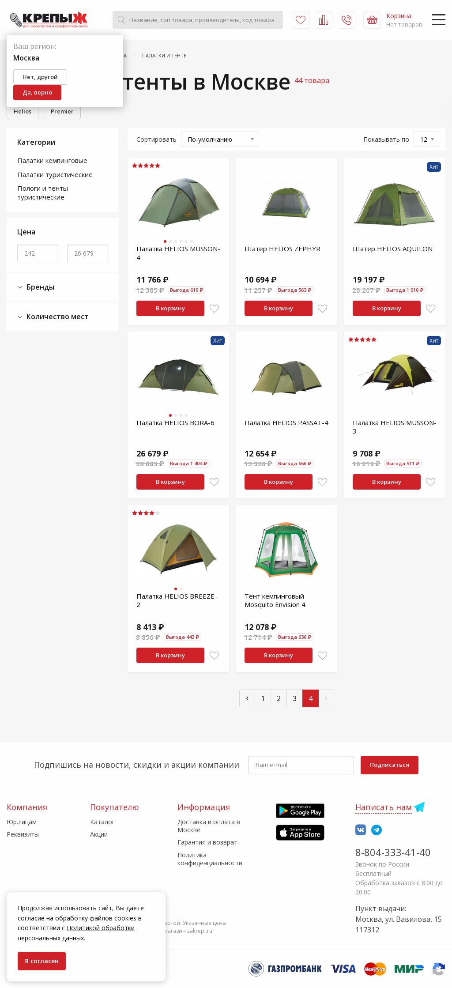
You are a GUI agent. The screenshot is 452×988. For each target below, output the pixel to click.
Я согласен (42, 961)
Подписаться (389, 765)
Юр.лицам (22, 822)
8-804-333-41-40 (393, 852)
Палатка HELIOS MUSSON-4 (178, 253)
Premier (62, 111)
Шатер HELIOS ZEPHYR (282, 248)
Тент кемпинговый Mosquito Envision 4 (275, 600)
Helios (22, 111)
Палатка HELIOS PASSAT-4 (286, 422)
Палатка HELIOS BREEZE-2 (176, 600)
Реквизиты (23, 834)
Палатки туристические (55, 174)
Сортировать (156, 139)
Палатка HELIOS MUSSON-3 (395, 427)
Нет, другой (40, 77)
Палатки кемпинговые (52, 160)
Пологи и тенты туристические (42, 192)
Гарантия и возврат (207, 842)
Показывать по (386, 139)
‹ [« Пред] (247, 697)
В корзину (170, 308)
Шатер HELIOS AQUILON (393, 248)
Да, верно (37, 92)
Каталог (102, 822)
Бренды (35, 287)
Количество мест (53, 316)
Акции (99, 834)
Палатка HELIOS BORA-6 (175, 422)
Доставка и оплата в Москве (208, 826)
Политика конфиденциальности (209, 859)
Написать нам (383, 807)
